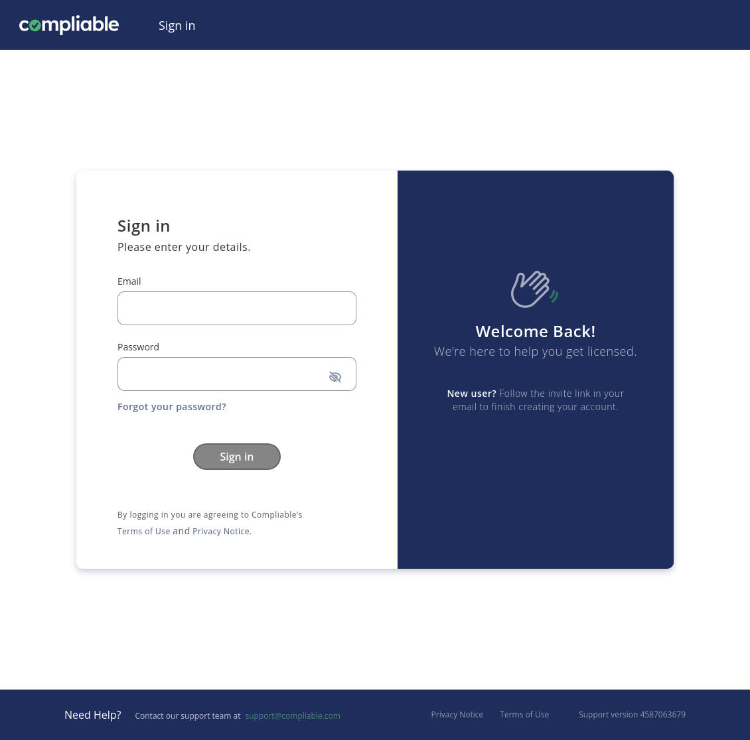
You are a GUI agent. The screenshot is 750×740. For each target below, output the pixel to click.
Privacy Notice (221, 531)
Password (138, 346)
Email (129, 281)
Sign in (237, 456)
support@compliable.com (292, 715)
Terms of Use (144, 531)
